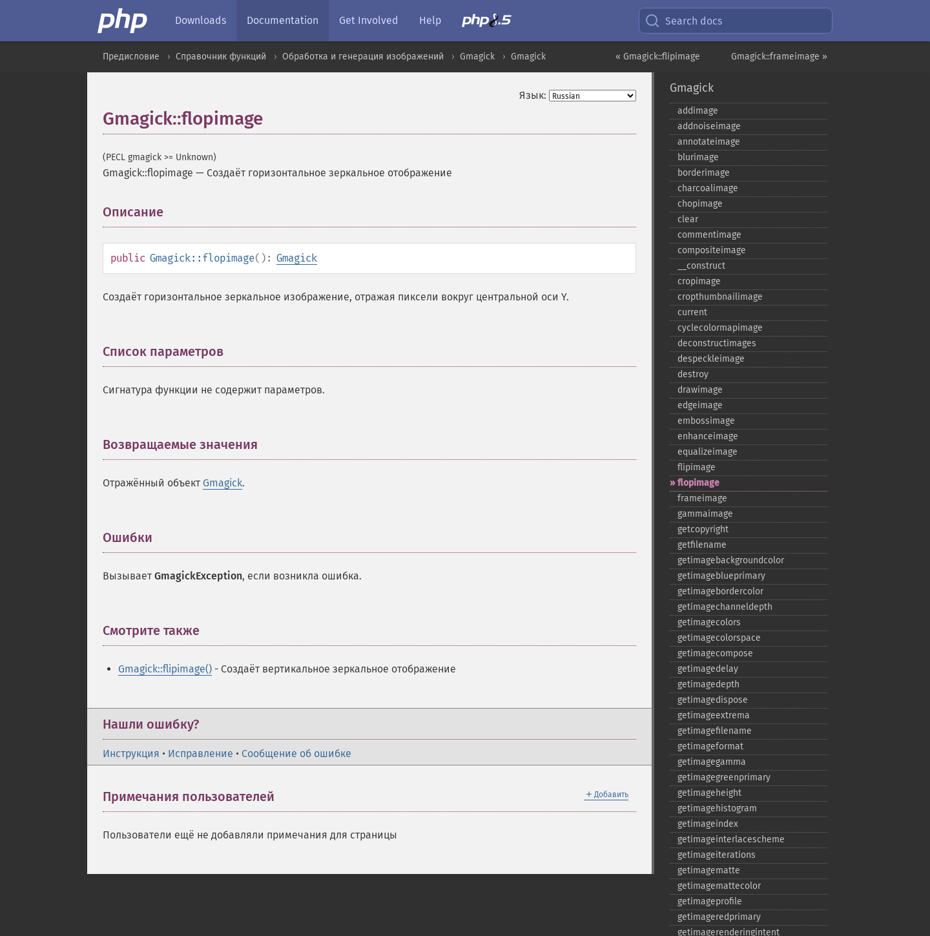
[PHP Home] (123, 20)
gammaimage (705, 513)
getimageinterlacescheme (731, 839)
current (692, 312)
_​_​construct (701, 265)
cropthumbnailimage (720, 296)
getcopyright (702, 529)
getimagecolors (709, 622)
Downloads (200, 20)
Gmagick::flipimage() (165, 669)
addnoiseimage (709, 126)
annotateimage (708, 141)
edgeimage (700, 405)
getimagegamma (711, 761)
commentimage (709, 234)
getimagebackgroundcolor (730, 560)
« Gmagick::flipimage (657, 56)
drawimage (700, 389)
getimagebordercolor (720, 591)
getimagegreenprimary (723, 777)
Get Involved (368, 20)
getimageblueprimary (721, 575)
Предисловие (131, 56)
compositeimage (711, 250)
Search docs (683, 20)
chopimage (700, 203)
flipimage (696, 467)
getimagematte (708, 870)
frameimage (702, 498)
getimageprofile (709, 901)
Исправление (200, 753)
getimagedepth (708, 684)
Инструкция (131, 753)
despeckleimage (711, 358)
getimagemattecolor (719, 885)
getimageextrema (713, 715)
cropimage (699, 281)
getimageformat (710, 746)
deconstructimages (716, 343)
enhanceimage (707, 436)
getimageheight (709, 792)
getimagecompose (715, 653)
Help (430, 20)
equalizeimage (707, 451)
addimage (697, 110)
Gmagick (477, 56)
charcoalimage (707, 188)
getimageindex (707, 823)
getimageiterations (716, 854)
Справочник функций (221, 56)
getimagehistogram (717, 808)
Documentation (282, 20)
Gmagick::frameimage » (779, 56)
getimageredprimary (719, 916)
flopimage (698, 482)
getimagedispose (712, 699)
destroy (692, 374)
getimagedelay (707, 668)
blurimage (698, 157)
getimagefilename (714, 730)
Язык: (532, 95)
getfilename (702, 544)
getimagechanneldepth (724, 606)
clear (687, 219)
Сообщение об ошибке (296, 753)
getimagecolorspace (719, 637)
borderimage (703, 172)
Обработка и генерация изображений (363, 56)
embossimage (706, 420)
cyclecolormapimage (720, 327)
